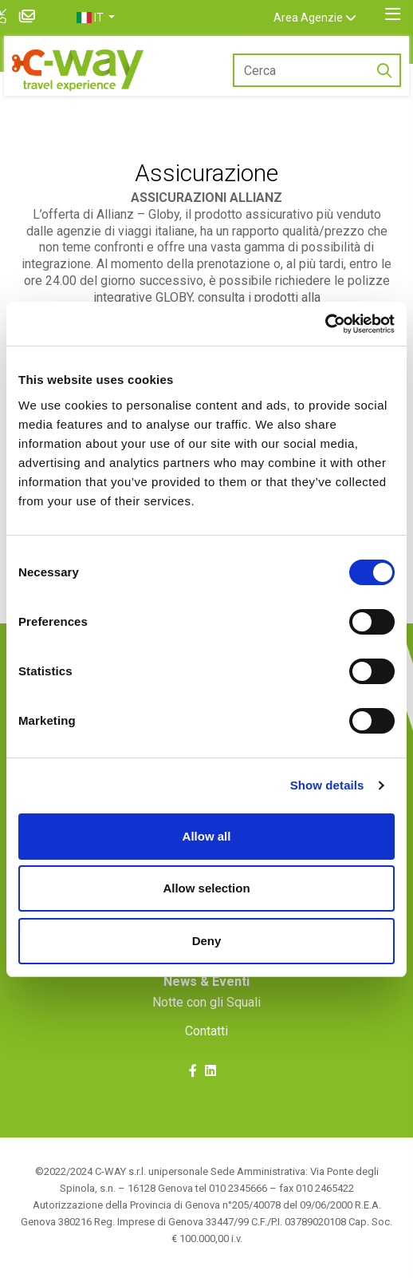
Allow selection (206, 888)
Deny (207, 941)
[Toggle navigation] (392, 14)
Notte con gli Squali (206, 1002)
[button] (111, 17)
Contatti (206, 1031)
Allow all (207, 836)
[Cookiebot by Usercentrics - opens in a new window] (325, 324)
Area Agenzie (324, 17)
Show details (327, 785)
